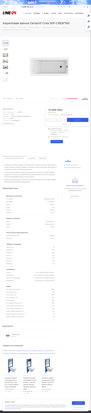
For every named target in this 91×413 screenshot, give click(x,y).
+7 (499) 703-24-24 (27, 7)
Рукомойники (52, 351)
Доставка (43, 158)
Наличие (31, 158)
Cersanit (11, 118)
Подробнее (54, 134)
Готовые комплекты (9, 350)
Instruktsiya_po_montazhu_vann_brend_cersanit (16, 334)
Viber (67, 7)
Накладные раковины (39, 351)
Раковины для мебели (10, 353)
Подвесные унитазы (24, 351)
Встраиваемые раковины (27, 353)
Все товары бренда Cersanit (72, 167)
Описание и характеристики (14, 158)
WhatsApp (69, 7)
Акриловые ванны (9, 356)
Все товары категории (71, 165)
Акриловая (41, 353)
